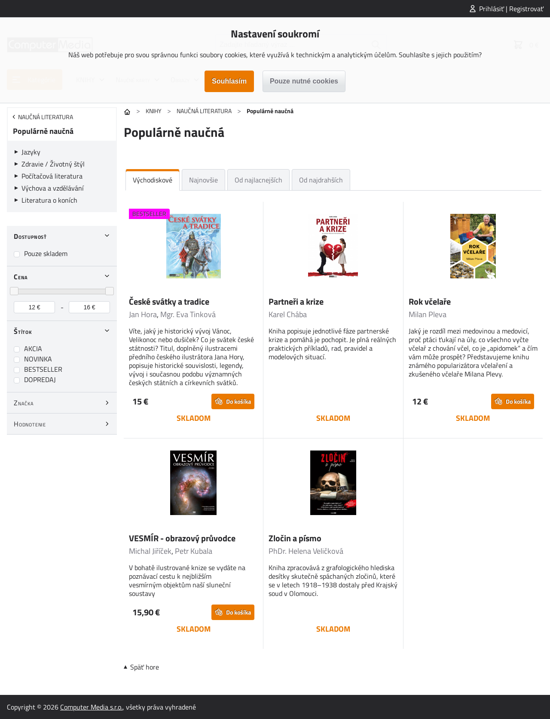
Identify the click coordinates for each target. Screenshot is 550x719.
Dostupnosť (30, 236)
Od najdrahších (321, 180)
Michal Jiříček (150, 551)
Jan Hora (143, 314)
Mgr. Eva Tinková (188, 314)
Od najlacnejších (258, 180)
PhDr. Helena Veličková (306, 551)
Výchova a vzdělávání (52, 188)
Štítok (23, 331)
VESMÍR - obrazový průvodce (182, 538)
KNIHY (154, 110)
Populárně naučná (43, 131)
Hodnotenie (30, 424)
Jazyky (30, 152)
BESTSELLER (43, 369)
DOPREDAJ (40, 379)
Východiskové (152, 180)
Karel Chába (288, 314)
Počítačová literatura (51, 176)
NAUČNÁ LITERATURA (204, 110)
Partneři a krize (296, 301)
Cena (21, 277)
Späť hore (144, 667)
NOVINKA (38, 359)
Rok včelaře (430, 301)
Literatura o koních (49, 200)
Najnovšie (203, 180)
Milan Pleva (427, 314)
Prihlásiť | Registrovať (511, 8)
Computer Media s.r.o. (91, 707)
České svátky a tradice (169, 301)
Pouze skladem (45, 253)
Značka (24, 403)
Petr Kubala (193, 551)
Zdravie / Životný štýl (53, 164)
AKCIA (33, 348)
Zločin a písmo (295, 538)
